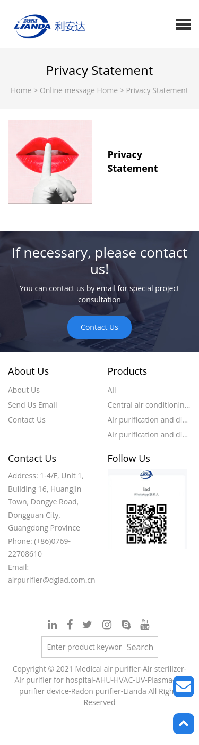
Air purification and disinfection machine (150, 434)
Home (22, 90)
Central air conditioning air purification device (150, 405)
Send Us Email (32, 405)
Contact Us (99, 327)
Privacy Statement (157, 90)
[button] (183, 24)
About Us (24, 390)
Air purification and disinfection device (150, 420)
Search (140, 647)
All (112, 390)
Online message (68, 90)
